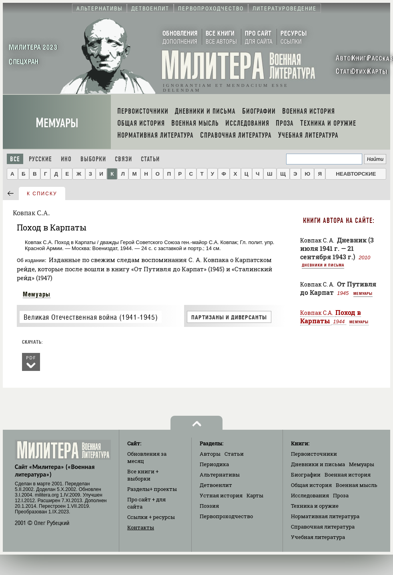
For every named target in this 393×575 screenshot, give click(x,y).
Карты (255, 495)
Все (15, 159)
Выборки (93, 159)
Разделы (152, 489)
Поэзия (209, 505)
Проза (341, 495)
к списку (42, 193)
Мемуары (57, 123)
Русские (40, 159)
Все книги (142, 475)
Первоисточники (314, 453)
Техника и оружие (315, 505)
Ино (66, 159)
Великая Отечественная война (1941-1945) (91, 317)
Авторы (210, 453)
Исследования (310, 495)
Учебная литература (318, 537)
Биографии (306, 474)
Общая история (311, 485)
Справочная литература (323, 526)
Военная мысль (356, 485)
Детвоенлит (216, 485)
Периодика (214, 464)
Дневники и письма (323, 264)
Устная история (221, 495)
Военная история (348, 474)
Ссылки (151, 517)
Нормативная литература (325, 516)
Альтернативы (220, 474)
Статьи (150, 159)
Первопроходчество (226, 516)
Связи (123, 159)
